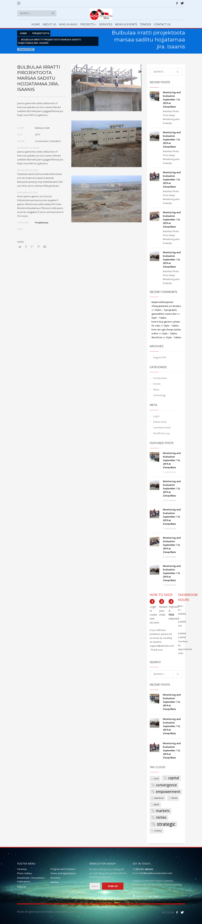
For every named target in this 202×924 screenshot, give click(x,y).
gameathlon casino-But (163, 313)
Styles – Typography (166, 309)
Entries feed (159, 421)
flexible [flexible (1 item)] (174, 798)
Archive (55, 882)
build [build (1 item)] (156, 778)
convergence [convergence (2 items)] (166, 785)
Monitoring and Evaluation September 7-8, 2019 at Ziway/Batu (172, 99)
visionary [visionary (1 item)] (158, 831)
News (156, 389)
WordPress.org (161, 433)
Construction (160, 378)
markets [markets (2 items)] (163, 810)
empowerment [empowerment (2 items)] (168, 791)
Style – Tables (158, 317)
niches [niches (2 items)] (161, 817)
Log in (156, 416)
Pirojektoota (41, 222)
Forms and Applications (63, 873)
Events (157, 383)
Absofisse (156, 337)
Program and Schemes (63, 869)
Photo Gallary (24, 873)
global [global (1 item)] (156, 804)
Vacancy (21, 869)
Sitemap (21, 886)
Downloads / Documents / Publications (31, 879)
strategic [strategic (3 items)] (166, 824)
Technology (159, 395)
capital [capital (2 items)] (173, 777)
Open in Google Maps (146, 896)
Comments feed (162, 427)
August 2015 (159, 357)
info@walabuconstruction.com (155, 873)
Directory (55, 877)
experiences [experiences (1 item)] (159, 798)
